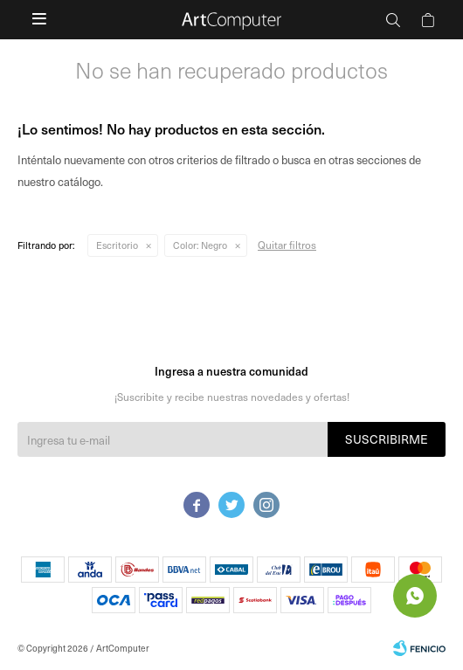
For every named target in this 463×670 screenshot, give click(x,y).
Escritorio (117, 245)
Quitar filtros (287, 244)
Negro (200, 245)
